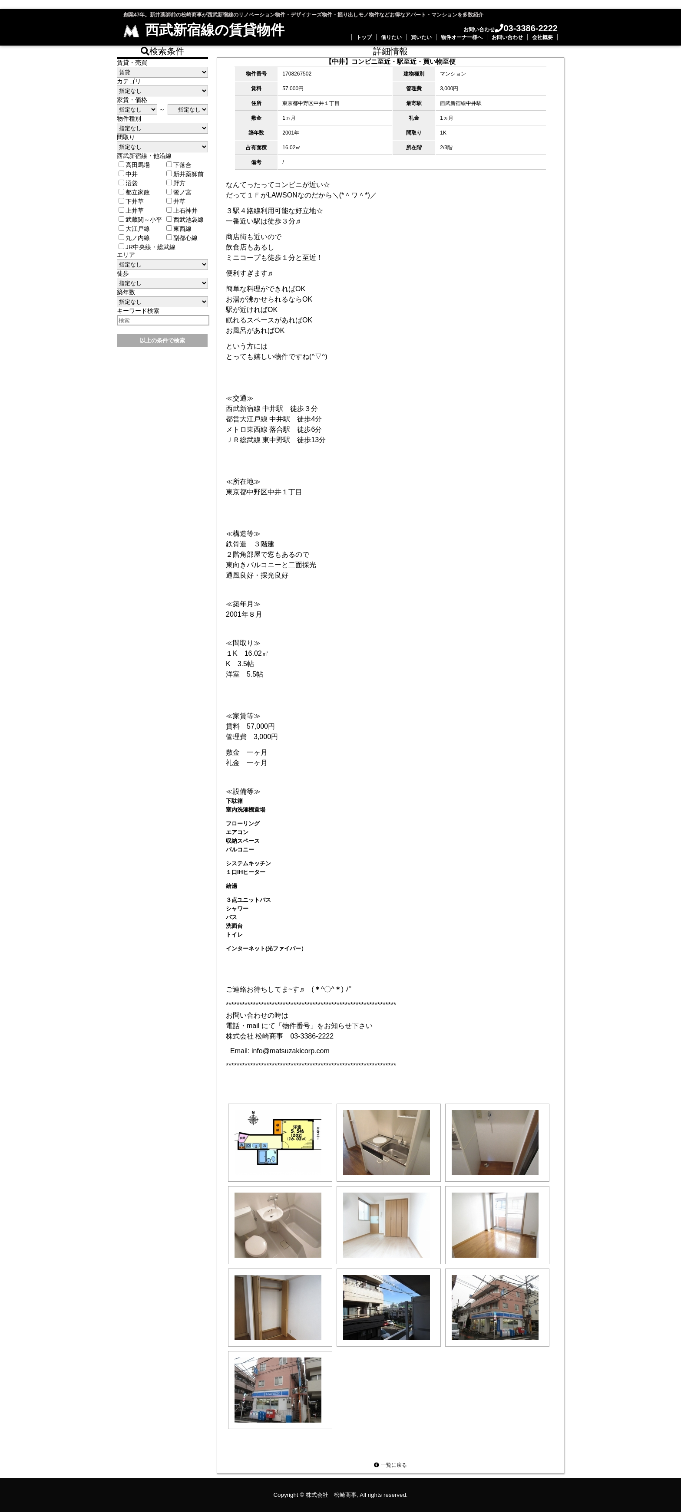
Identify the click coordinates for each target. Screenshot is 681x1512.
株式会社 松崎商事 (331, 1495)
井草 (175, 201)
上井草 (131, 210)
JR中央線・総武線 (147, 246)
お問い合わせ (507, 37)
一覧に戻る (390, 1465)
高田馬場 (134, 164)
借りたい (391, 37)
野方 (175, 183)
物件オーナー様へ (462, 37)
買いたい (421, 37)
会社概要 (542, 37)
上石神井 (182, 210)
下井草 (131, 201)
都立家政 (134, 192)
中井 (128, 174)
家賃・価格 (132, 99)
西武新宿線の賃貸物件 (203, 30)
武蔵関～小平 (140, 219)
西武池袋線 (185, 219)
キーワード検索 (138, 310)
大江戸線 (134, 228)
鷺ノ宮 (179, 192)
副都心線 (182, 237)
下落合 (179, 164)
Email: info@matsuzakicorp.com (280, 1051)
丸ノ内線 (134, 237)
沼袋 (128, 183)
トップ (364, 37)
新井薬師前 (185, 174)
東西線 (179, 228)
